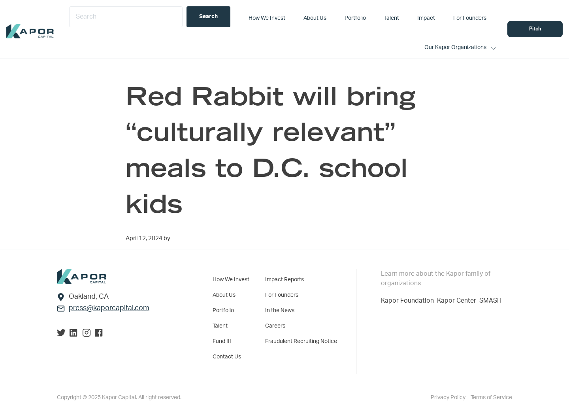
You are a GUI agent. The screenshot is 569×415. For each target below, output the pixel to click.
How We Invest (231, 279)
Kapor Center (458, 301)
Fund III (222, 341)
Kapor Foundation (409, 301)
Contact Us (227, 357)
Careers (275, 326)
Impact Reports (284, 279)
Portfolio (223, 310)
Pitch (535, 29)
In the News (279, 310)
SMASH (490, 301)
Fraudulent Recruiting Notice (301, 341)
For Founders (281, 295)
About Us (224, 295)
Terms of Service (491, 397)
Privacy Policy (449, 397)
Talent (220, 326)
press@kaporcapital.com (109, 308)
